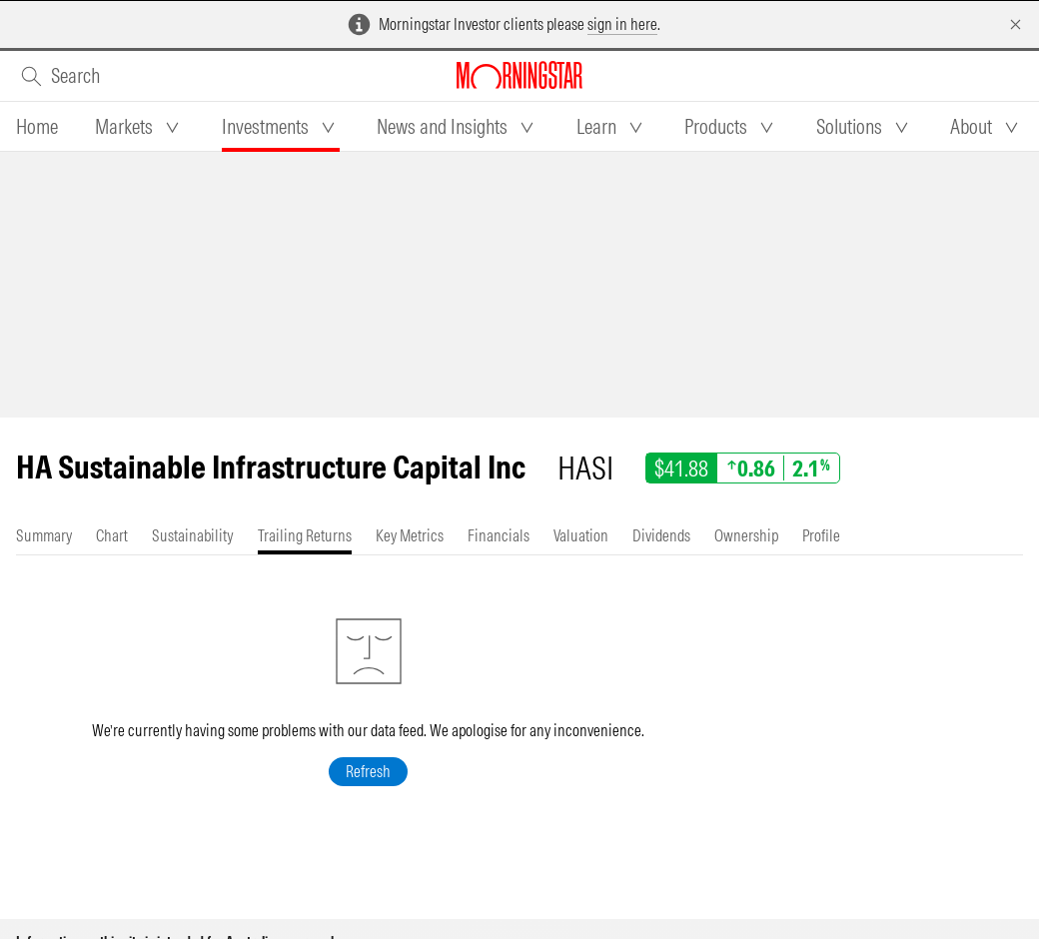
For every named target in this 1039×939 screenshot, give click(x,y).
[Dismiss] (1015, 24)
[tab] (37, 127)
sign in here (622, 24)
